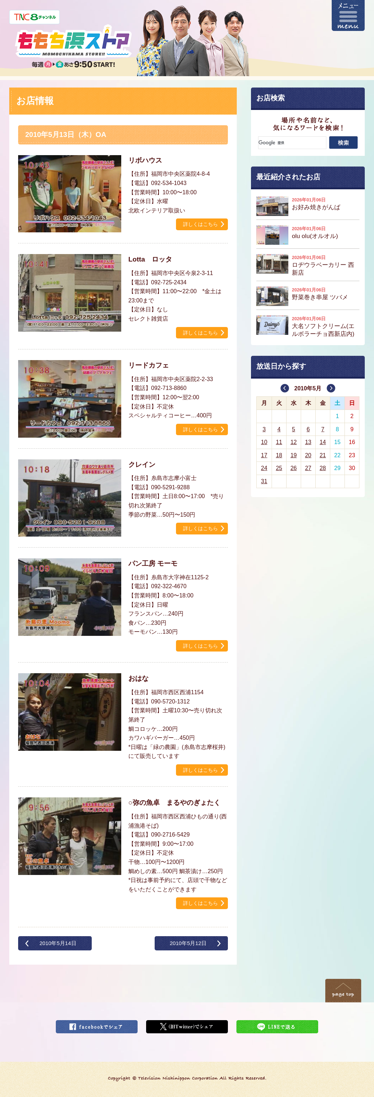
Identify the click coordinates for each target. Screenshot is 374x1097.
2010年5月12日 (188, 943)
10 (264, 442)
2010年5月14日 (57, 943)
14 (323, 442)
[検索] (292, 142)
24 (264, 468)
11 (279, 442)
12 (293, 442)
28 (323, 468)
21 (323, 455)
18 (279, 455)
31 (264, 481)
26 (293, 468)
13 (308, 442)
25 (279, 468)
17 (264, 455)
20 (308, 455)
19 (293, 455)
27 (308, 468)
